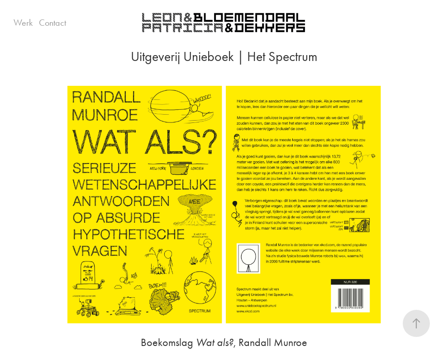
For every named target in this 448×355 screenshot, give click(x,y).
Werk (23, 22)
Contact (52, 22)
